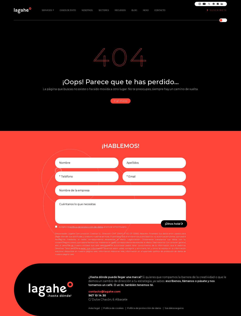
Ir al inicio (120, 100)
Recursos (120, 10)
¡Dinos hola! (174, 223)
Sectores (103, 10)
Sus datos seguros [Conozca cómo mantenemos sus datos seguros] (174, 308)
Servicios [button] (47, 10)
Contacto (160, 10)
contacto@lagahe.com (104, 291)
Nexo (146, 10)
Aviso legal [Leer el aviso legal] (94, 308)
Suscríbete (217, 10)
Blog (134, 10)
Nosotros (87, 10)
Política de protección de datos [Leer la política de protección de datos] (144, 308)
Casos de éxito (68, 10)
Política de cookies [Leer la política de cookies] (113, 308)
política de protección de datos (86, 227)
